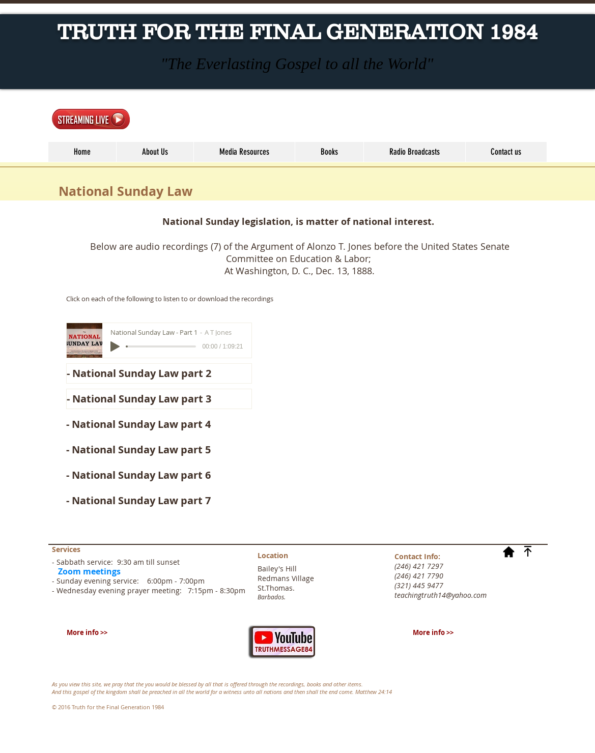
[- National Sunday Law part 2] (159, 373)
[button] (244, 152)
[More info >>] (87, 632)
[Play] (115, 346)
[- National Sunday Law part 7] (159, 500)
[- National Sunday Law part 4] (159, 424)
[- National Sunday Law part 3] (159, 399)
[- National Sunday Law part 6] (159, 475)
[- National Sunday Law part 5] (159, 450)
